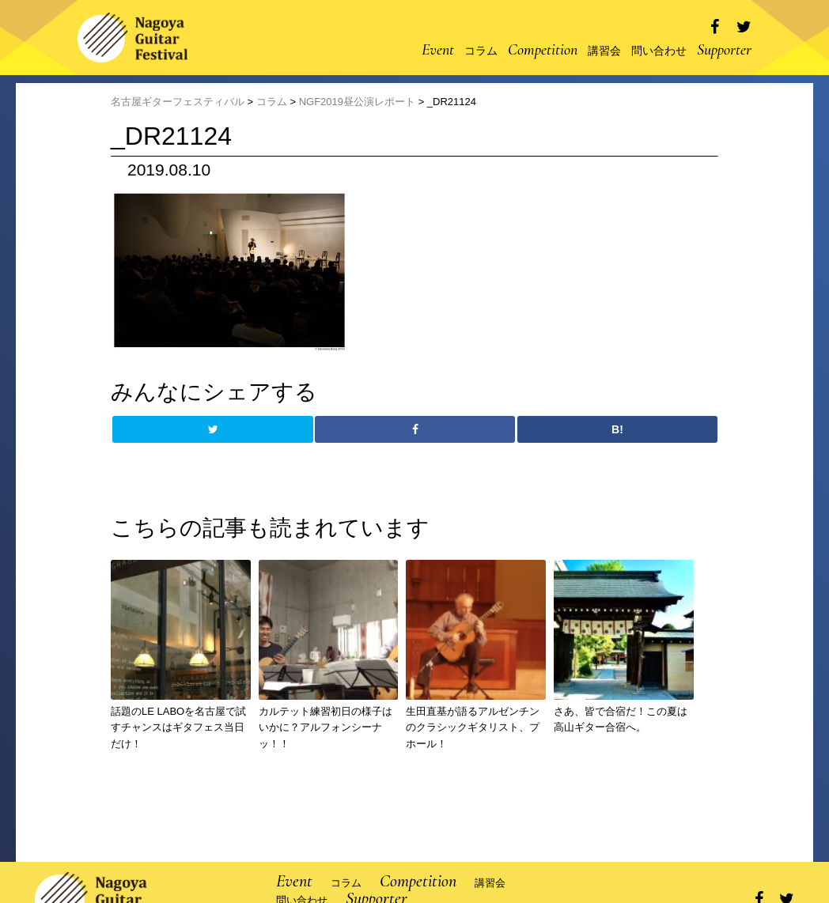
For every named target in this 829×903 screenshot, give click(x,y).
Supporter (724, 50)
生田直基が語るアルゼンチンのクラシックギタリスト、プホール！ (472, 727)
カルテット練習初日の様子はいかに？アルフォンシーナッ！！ (325, 727)
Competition (542, 50)
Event (438, 50)
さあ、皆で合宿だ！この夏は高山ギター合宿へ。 (620, 719)
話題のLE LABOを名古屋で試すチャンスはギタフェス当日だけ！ (178, 727)
